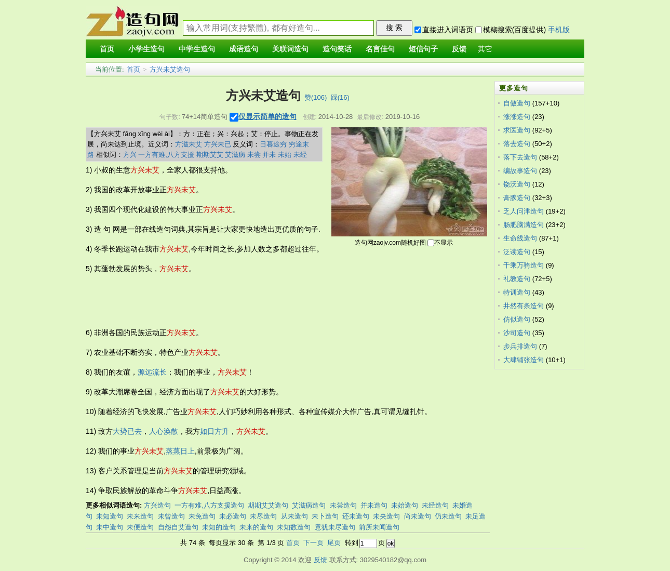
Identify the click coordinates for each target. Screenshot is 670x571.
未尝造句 (343, 505)
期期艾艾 (209, 154)
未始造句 (404, 505)
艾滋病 (235, 154)
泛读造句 (516, 252)
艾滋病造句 (309, 505)
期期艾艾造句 (268, 505)
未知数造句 (294, 527)
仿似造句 (516, 319)
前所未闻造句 (379, 527)
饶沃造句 (516, 184)
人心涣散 (163, 431)
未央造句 (386, 516)
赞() (315, 97)
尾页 (334, 543)
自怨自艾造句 (178, 527)
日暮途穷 (273, 144)
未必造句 (232, 516)
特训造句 (516, 292)
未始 (284, 154)
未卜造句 (325, 516)
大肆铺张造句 (523, 360)
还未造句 (355, 516)
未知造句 (109, 516)
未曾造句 (171, 516)
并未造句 (373, 505)
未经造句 (435, 505)
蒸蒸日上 (180, 451)
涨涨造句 (516, 117)
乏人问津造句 (523, 211)
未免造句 (202, 516)
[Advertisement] (275, 300)
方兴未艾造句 (170, 69)
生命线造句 (520, 238)
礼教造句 (516, 279)
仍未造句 (448, 516)
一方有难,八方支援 (166, 154)
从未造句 (294, 516)
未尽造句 (263, 516)
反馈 (320, 560)
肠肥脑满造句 (523, 225)
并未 (269, 154)
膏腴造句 (516, 198)
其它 (485, 49)
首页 (133, 69)
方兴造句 (157, 505)
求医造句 (516, 130)
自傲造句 (516, 103)
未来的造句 (256, 527)
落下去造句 (520, 157)
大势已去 (127, 431)
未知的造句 (219, 527)
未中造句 (109, 527)
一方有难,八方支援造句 (209, 505)
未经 (300, 154)
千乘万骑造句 (523, 265)
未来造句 (140, 516)
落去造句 (516, 144)
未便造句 (140, 527)
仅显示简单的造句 (267, 116)
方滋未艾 (188, 144)
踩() (340, 97)
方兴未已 (217, 144)
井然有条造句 (523, 306)
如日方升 (214, 431)
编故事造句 (520, 171)
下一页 (313, 543)
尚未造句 (417, 516)
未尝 (254, 154)
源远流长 (152, 372)
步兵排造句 (520, 346)
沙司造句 (516, 333)
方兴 (130, 154)
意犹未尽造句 (335, 527)
